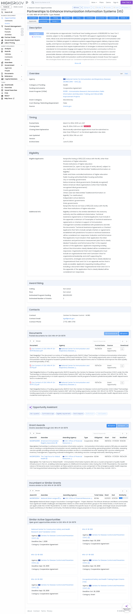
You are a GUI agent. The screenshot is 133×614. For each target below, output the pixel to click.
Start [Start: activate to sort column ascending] (107, 438)
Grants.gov (67, 106)
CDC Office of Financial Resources (77, 498)
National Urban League (49, 498)
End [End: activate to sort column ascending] (113, 438)
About (29, 611)
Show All (78, 63)
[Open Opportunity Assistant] (126, 607)
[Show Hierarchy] (80, 82)
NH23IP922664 (35, 456)
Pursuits (8, 32)
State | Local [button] (18, 7)
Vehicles (8, 54)
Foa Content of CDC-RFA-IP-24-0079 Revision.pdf (42, 350)
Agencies (8, 68)
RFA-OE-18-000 (37, 579)
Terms (43, 611)
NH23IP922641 (34, 498)
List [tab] (121, 74)
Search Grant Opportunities (39, 8)
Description (33, 18)
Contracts (8, 21)
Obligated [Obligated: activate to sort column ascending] (98, 438)
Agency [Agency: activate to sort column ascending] (62, 345)
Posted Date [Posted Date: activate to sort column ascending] (100, 345)
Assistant (113, 18)
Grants (7, 23)
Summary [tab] (36, 37)
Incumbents (44, 21)
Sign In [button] (115, 2)
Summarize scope (48, 413)
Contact (36, 611)
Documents (101, 18)
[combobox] (62, 2)
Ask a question (34, 413)
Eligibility (67, 18)
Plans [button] (102, 2)
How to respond (78, 413)
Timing (55, 18)
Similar (55, 21)
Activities (8, 35)
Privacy (49, 611)
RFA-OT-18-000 (88, 555)
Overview (44, 18)
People (7, 71)
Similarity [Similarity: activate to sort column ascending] (122, 495)
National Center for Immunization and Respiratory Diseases (74, 350)
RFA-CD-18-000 (37, 555)
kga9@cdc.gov (69, 319)
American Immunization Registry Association (50, 442)
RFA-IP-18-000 (87, 529)
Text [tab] (126, 74)
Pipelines (8, 29)
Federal (6, 7)
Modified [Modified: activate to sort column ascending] (123, 438)
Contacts (90, 18)
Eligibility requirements (64, 413)
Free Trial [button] (126, 2)
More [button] (94, 2)
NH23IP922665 (35, 441)
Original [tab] (36, 34)
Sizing (78, 18)
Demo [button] (108, 2)
